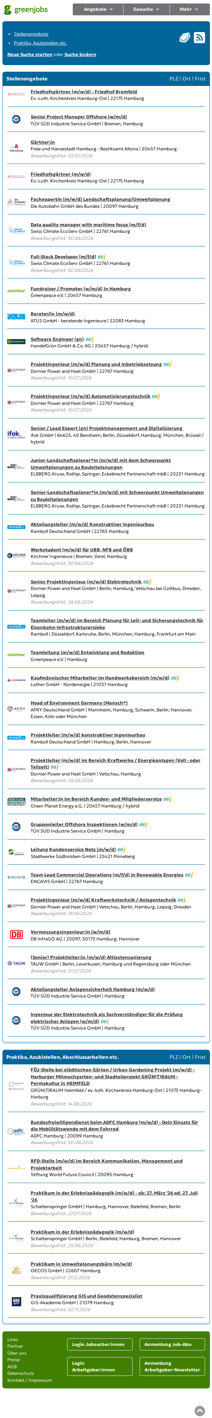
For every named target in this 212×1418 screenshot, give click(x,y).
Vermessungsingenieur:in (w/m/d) (70, 932)
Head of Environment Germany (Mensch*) (79, 703)
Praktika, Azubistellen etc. (40, 43)
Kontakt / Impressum (29, 1380)
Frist (200, 79)
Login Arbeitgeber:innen (93, 1366)
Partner (15, 1346)
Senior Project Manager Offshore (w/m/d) (79, 117)
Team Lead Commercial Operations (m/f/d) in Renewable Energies (107, 875)
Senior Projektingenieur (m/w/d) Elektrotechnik (86, 582)
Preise (13, 1360)
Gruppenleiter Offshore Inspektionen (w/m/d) (84, 824)
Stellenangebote (31, 34)
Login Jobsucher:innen (98, 1344)
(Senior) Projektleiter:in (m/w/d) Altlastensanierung (91, 957)
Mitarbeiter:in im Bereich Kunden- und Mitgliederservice (96, 799)
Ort (186, 79)
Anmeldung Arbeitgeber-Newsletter (172, 1366)
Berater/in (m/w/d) (53, 314)
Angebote (98, 9)
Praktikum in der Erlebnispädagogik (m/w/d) (82, 1232)
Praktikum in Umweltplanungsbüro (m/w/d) (81, 1264)
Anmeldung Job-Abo (167, 1344)
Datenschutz (20, 1373)
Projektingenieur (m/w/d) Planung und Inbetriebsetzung (96, 364)
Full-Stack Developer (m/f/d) (63, 257)
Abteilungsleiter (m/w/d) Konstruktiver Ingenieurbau (92, 524)
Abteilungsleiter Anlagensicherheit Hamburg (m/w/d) (93, 989)
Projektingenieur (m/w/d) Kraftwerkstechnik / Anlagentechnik (103, 900)
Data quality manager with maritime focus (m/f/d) (88, 225)
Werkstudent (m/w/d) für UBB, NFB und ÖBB (82, 550)
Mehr (189, 9)
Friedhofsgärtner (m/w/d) (61, 174)
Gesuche (146, 9)
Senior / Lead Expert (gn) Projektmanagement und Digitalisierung (106, 428)
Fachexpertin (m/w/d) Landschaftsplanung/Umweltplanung (100, 199)
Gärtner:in (43, 142)
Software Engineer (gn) (57, 339)
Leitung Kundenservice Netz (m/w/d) (73, 849)
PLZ (174, 79)
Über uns (16, 1353)
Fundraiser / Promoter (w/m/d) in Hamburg (81, 289)
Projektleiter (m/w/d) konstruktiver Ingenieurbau (88, 735)
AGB (12, 1367)
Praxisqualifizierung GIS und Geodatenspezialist (86, 1296)
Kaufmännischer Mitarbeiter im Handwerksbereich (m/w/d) (100, 678)
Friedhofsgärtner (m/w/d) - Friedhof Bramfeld (84, 92)
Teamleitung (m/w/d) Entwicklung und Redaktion (87, 652)
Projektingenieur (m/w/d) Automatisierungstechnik (90, 396)
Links (12, 1339)
